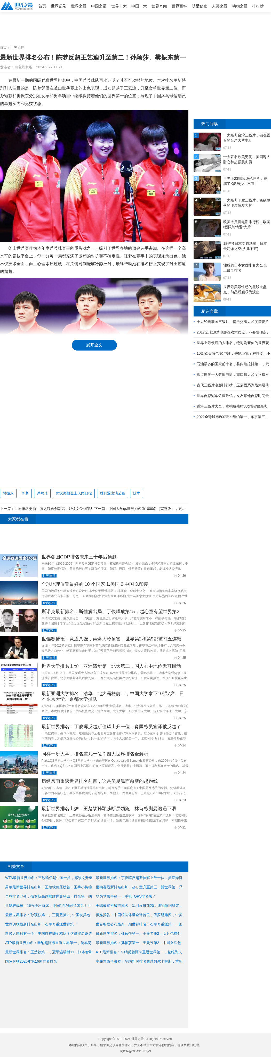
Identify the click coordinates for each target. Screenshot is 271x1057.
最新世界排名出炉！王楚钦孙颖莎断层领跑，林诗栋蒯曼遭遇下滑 (109, 808)
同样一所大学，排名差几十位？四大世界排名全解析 (95, 754)
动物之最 (240, 6)
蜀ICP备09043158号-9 (135, 1051)
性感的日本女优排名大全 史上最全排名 (245, 267)
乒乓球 (42, 493)
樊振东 (8, 493)
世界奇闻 (159, 6)
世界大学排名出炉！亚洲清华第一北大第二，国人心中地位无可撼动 (111, 666)
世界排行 (17, 48)
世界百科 (179, 6)
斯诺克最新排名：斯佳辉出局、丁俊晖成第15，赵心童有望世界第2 (110, 611)
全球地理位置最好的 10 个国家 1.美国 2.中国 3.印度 (95, 584)
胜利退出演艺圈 (112, 493)
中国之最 (99, 6)
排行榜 (258, 6)
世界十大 (119, 6)
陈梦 (25, 493)
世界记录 (58, 6)
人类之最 (219, 6)
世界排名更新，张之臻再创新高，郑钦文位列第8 (53, 509)
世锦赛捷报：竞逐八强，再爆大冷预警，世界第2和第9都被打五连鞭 (111, 638)
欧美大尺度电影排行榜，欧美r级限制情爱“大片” (246, 224)
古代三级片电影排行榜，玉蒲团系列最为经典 (233, 385)
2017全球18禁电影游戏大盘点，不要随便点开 (233, 332)
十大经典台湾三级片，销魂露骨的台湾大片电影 (246, 137)
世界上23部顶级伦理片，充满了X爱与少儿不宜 (245, 181)
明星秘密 (199, 6)
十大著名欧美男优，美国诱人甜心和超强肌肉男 (246, 159)
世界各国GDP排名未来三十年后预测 (79, 556)
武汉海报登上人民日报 (74, 493)
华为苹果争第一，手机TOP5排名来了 (126, 896)
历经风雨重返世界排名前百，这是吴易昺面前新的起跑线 (100, 781)
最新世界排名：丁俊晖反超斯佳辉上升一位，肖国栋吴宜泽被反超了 (111, 726)
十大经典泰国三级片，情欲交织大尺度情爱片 (233, 322)
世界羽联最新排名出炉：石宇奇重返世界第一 (41, 924)
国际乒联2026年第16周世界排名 (31, 961)
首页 (42, 6)
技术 (136, 493)
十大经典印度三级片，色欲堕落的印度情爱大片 (246, 202)
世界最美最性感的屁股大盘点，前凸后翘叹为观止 (245, 289)
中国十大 (139, 6)
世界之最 (78, 6)
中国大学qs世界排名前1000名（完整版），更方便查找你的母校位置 (163, 509)
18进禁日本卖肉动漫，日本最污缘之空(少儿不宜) (245, 246)
